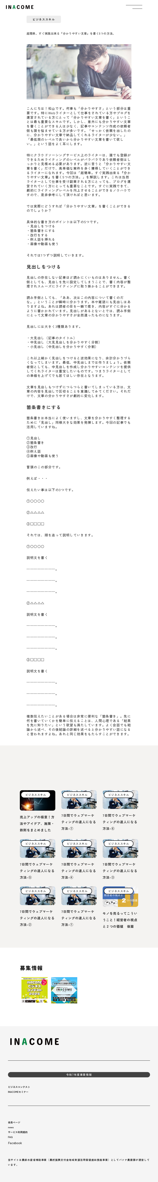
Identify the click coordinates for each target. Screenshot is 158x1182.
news (11, 1127)
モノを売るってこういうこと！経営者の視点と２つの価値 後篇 (120, 920)
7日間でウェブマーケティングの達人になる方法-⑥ (120, 822)
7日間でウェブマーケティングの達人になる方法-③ (120, 871)
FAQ (10, 1137)
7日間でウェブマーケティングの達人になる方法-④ (78, 871)
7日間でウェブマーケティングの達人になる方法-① (78, 918)
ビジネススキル (43, 19)
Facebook (15, 1142)
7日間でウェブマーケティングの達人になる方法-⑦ (78, 822)
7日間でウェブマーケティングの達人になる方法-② (37, 918)
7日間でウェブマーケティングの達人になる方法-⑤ (37, 871)
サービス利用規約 (18, 1132)
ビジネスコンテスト (19, 1087)
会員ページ (14, 1122)
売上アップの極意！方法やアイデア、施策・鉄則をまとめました (37, 823)
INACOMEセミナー (18, 1091)
